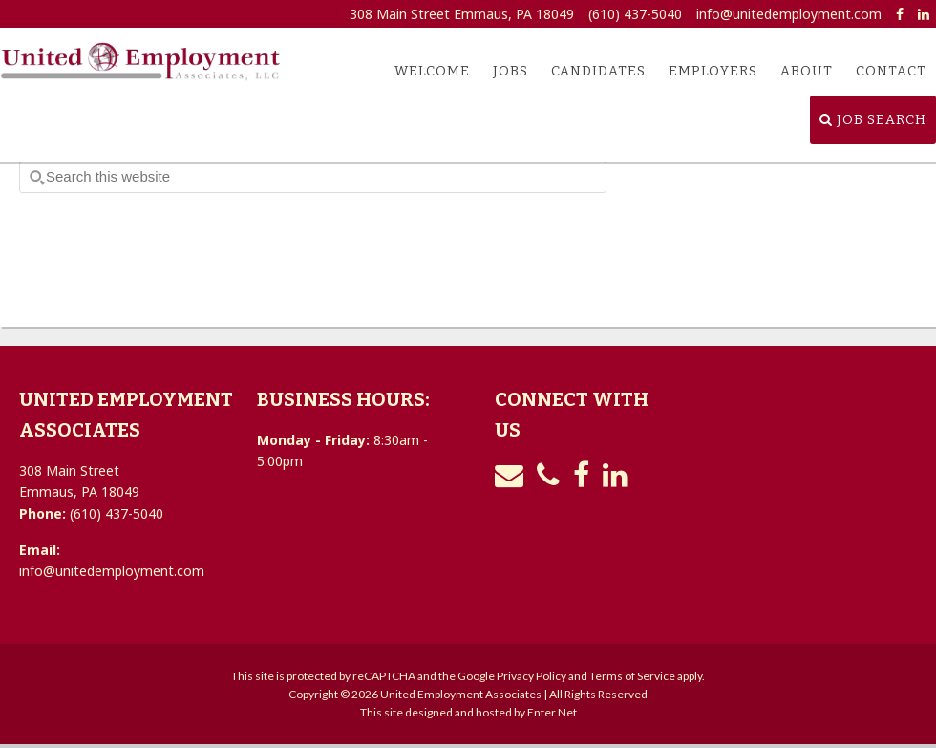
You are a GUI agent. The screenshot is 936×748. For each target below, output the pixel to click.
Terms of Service (632, 676)
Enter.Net (552, 712)
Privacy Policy (531, 676)
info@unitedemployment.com (789, 14)
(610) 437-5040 (635, 14)
